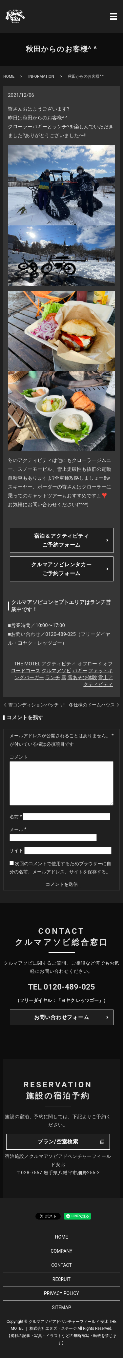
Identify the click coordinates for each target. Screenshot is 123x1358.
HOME (8, 76)
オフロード (89, 664)
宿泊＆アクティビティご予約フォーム (61, 540)
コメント (19, 757)
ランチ (52, 677)
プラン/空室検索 (58, 1142)
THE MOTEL (27, 664)
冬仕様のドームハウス (92, 704)
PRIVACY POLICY (61, 1293)
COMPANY (61, 1251)
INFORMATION (41, 76)
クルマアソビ (56, 671)
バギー (79, 671)
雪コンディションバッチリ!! (37, 704)
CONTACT (61, 1265)
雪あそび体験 (82, 677)
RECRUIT (61, 1279)
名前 (16, 816)
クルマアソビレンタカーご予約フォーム (61, 568)
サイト (16, 850)
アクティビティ (59, 664)
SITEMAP (61, 1307)
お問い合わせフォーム (61, 1017)
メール (18, 829)
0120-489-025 (69, 987)
